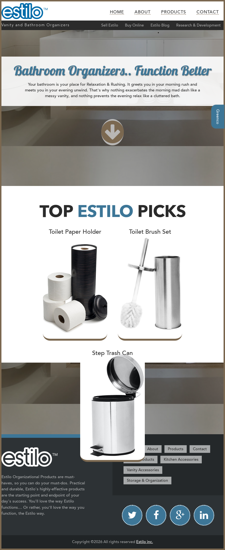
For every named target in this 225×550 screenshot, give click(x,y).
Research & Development (198, 25)
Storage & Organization (147, 480)
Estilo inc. (144, 541)
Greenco (217, 116)
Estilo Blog (160, 25)
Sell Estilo (109, 25)
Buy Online (134, 25)
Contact (208, 12)
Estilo (28, 11)
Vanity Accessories (143, 470)
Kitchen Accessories (181, 459)
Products (173, 12)
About (143, 12)
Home (117, 12)
